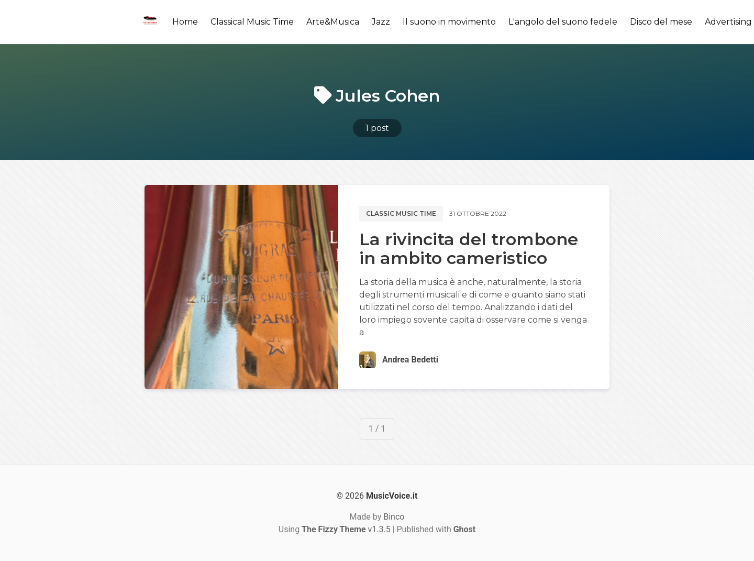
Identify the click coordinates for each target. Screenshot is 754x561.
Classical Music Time (252, 22)
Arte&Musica (332, 22)
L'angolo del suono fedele (562, 22)
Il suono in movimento (449, 22)
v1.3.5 (346, 529)
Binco (393, 517)
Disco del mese (661, 22)
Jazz (381, 22)
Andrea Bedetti (410, 360)
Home (185, 22)
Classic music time (401, 213)
